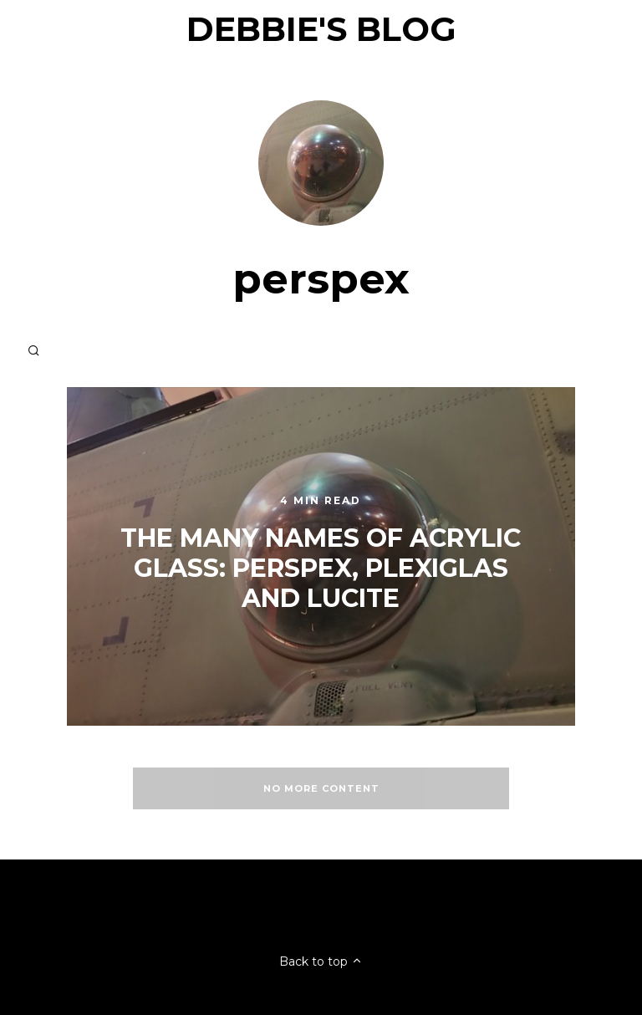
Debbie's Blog (321, 28)
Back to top (321, 961)
